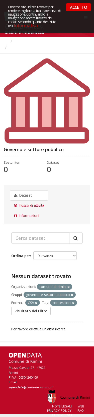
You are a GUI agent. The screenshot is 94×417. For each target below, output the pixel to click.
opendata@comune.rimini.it (30, 387)
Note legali (62, 406)
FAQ (80, 410)
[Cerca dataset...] (40, 238)
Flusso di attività (29, 205)
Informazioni (26, 215)
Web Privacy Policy (65, 408)
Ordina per (20, 255)
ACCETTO (78, 7)
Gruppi (22, 41)
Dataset (23, 195)
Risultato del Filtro (31, 311)
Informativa (26, 25)
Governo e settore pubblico (39, 47)
